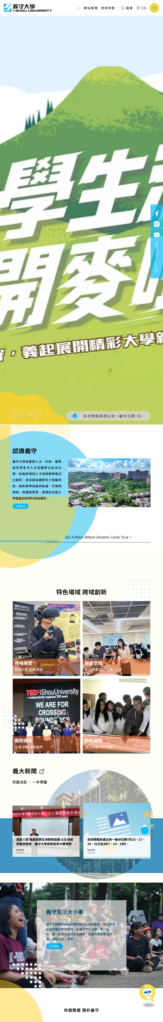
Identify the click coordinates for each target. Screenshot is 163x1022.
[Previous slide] (15, 415)
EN (141, 8)
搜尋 (127, 8)
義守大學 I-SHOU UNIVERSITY (28, 8)
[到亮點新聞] (41, 788)
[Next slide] (38, 415)
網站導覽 (91, 8)
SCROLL (157, 257)
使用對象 (109, 8)
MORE (20, 868)
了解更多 (21, 506)
